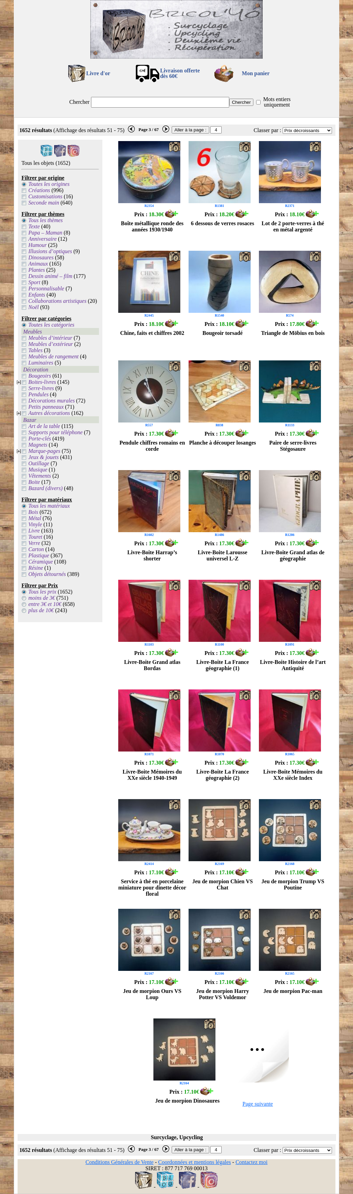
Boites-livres (42, 382)
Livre (34, 531)
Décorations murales (51, 401)
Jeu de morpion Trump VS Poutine (292, 884)
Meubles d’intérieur (50, 338)
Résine (35, 568)
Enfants (36, 295)
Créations (39, 190)
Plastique (38, 555)
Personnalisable (46, 288)
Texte (34, 226)
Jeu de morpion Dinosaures (187, 1101)
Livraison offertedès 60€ (180, 73)
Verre (34, 543)
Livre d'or (98, 73)
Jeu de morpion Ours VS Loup (152, 994)
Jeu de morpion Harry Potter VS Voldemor (222, 994)
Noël (33, 307)
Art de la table (44, 426)
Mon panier (256, 73)
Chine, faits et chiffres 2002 (152, 333)
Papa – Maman (45, 233)
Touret (35, 537)
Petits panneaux (46, 407)
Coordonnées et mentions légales (194, 1162)
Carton (36, 549)
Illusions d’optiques (50, 251)
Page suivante (257, 1104)
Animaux (38, 264)
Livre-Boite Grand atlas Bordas (152, 665)
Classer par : (267, 130)
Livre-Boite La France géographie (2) (222, 775)
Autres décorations (49, 413)
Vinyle (35, 524)
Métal (34, 518)
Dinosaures (40, 257)
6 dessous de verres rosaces (222, 223)
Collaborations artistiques (57, 301)
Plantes (36, 270)
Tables (35, 350)
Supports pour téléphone (55, 432)
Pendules (38, 394)
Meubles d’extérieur (50, 344)
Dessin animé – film (50, 276)
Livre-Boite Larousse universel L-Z (223, 555)
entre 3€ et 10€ (44, 604)
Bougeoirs (39, 376)
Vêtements (39, 476)
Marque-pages (44, 451)
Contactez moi (251, 1162)
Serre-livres (41, 388)
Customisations (45, 196)
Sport (34, 282)
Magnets (37, 445)
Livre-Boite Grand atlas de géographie (292, 555)
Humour (37, 245)
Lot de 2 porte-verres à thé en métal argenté (293, 226)
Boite (34, 482)
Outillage (38, 463)
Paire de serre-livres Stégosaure (292, 446)
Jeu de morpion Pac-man (292, 991)
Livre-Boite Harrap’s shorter (152, 555)
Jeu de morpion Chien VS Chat (222, 884)
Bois (33, 512)
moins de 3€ (41, 598)
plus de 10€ (41, 610)
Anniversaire (42, 239)
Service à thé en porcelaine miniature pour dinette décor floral (152, 887)
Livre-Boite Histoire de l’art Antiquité (293, 665)
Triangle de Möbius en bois (293, 333)
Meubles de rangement (53, 356)
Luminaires (40, 363)
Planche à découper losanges (222, 443)
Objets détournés (47, 574)
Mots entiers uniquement (277, 102)
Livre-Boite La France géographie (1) (222, 665)
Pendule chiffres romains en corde (152, 446)
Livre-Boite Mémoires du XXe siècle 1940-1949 (152, 775)
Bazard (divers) (45, 488)
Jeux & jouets (43, 457)
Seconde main (43, 203)
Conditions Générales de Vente (119, 1162)
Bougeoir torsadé (222, 333)
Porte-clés (39, 438)
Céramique (40, 562)
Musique (37, 469)
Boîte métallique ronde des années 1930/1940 (152, 226)
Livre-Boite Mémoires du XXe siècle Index (293, 775)
